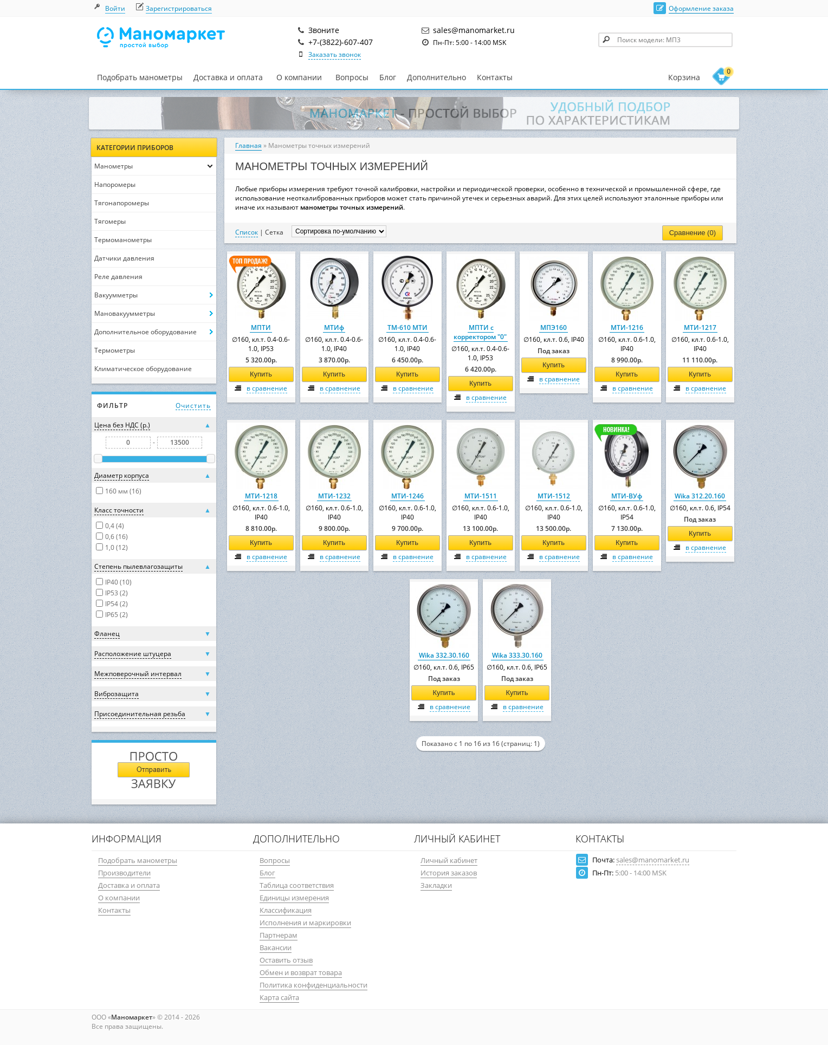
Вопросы (351, 77)
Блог (387, 77)
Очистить (193, 405)
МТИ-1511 (480, 496)
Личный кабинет (449, 860)
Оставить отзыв (286, 960)
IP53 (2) (116, 593)
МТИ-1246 (407, 496)
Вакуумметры (116, 295)
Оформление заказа (701, 8)
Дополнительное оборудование (145, 331)
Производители (124, 873)
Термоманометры (123, 239)
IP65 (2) (116, 614)
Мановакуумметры (124, 313)
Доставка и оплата (228, 77)
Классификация (286, 910)
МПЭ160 (553, 327)
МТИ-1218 (261, 496)
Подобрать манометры (140, 77)
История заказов (449, 873)
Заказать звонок (334, 54)
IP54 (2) (116, 603)
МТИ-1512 (554, 496)
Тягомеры (110, 221)
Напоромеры (114, 184)
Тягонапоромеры (121, 202)
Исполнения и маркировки (305, 922)
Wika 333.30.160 (517, 655)
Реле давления (118, 276)
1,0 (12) (116, 547)
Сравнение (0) (692, 233)
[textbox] (665, 40)
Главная (248, 145)
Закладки (436, 885)
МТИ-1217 (700, 327)
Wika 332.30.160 (444, 655)
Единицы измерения (294, 898)
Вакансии (276, 947)
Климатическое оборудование (143, 368)
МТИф (334, 327)
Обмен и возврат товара (301, 972)
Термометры (114, 350)
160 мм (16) (123, 491)
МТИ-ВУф (626, 496)
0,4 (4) (114, 525)
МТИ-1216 (627, 327)
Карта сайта (279, 997)
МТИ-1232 (334, 496)
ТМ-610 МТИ (407, 327)
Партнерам (278, 935)
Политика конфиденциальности (313, 985)
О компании (299, 77)
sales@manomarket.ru (652, 860)
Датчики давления (124, 258)
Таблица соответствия (297, 885)
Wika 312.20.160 (700, 496)
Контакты (495, 77)
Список (246, 232)
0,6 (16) (116, 536)
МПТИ (261, 327)
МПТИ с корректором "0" (480, 332)
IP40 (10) (118, 582)
